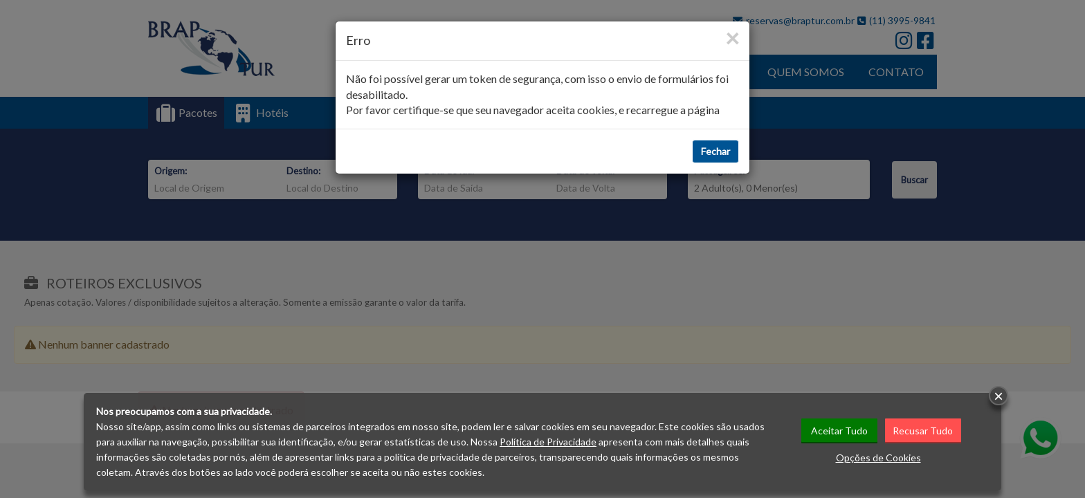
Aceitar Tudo (839, 430)
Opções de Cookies (878, 457)
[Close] (732, 38)
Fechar (715, 151)
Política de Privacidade (548, 442)
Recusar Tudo (923, 430)
